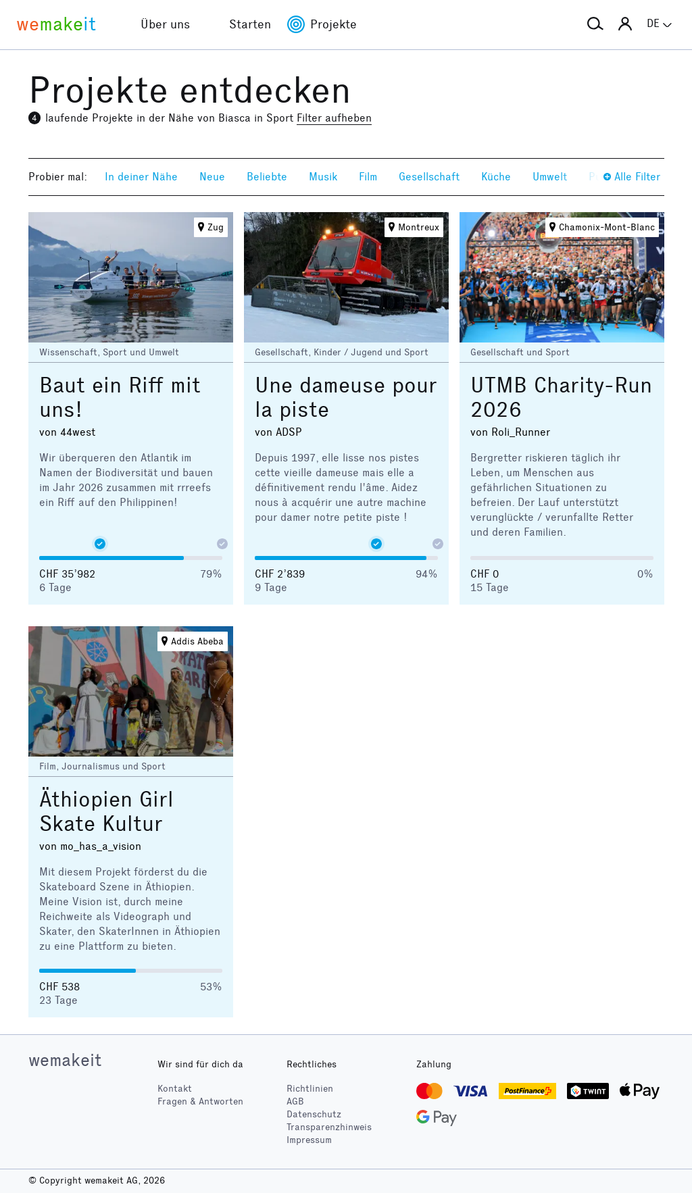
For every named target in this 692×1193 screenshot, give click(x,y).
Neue (212, 176)
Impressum (309, 1140)
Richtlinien (310, 1088)
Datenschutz (314, 1114)
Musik (323, 176)
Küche (496, 176)
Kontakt (174, 1088)
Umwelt (550, 176)
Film (368, 176)
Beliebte (267, 176)
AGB (295, 1101)
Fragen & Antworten (200, 1101)
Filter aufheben (334, 117)
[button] (595, 24)
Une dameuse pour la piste (346, 397)
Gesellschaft (429, 176)
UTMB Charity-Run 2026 (561, 397)
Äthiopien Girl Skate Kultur (106, 811)
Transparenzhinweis (329, 1127)
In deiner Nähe (141, 176)
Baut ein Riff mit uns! (120, 397)
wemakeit (64, 1060)
